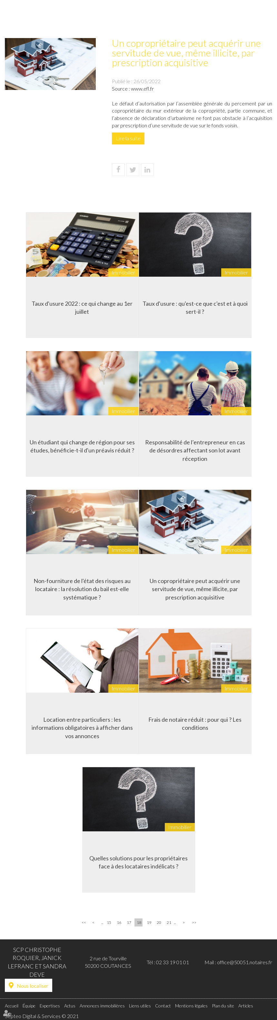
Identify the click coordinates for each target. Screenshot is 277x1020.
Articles (245, 1005)
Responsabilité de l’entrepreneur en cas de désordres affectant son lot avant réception (195, 450)
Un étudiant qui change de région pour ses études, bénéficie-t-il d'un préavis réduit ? (82, 446)
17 (129, 922)
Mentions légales (191, 1005)
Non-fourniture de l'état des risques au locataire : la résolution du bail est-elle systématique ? (82, 589)
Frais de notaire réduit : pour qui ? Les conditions (195, 723)
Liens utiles (236, 18)
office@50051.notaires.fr (244, 962)
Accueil (75, 18)
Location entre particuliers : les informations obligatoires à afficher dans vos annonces (82, 727)
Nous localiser (32, 986)
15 (109, 922)
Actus (141, 18)
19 (149, 922)
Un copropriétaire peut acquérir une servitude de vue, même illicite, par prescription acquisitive (195, 589)
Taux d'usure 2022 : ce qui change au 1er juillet (82, 307)
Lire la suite (128, 138)
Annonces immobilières (177, 18)
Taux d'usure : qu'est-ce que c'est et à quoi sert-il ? (195, 307)
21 (169, 922)
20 (159, 922)
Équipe (95, 18)
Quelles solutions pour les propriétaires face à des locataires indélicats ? (138, 862)
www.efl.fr (142, 88)
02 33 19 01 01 (172, 962)
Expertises (118, 18)
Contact (263, 18)
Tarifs (213, 18)
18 (139, 922)
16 (119, 922)
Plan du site (223, 1005)
